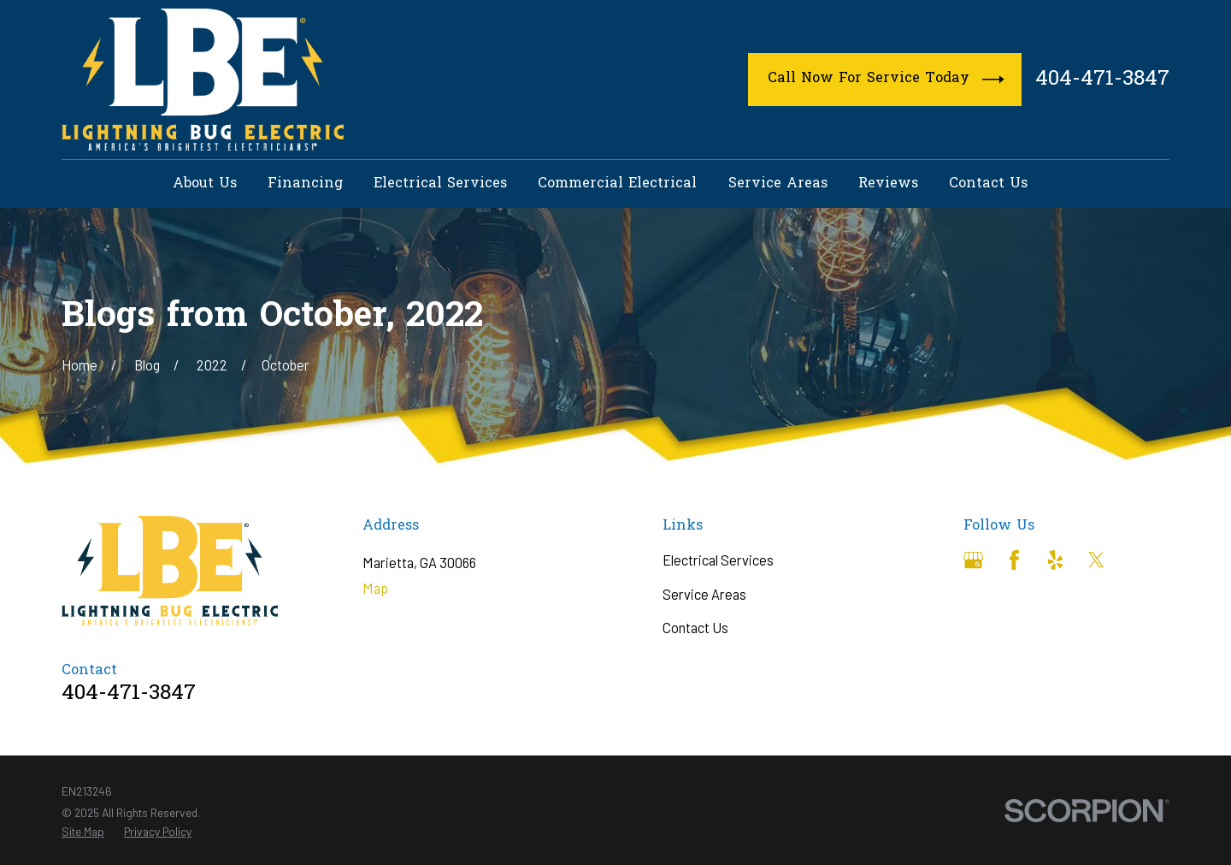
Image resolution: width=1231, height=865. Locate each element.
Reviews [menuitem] (888, 184)
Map (375, 588)
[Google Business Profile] (973, 560)
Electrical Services (718, 560)
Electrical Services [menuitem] (440, 184)
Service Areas (704, 594)
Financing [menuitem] (305, 184)
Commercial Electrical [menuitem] (617, 184)
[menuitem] (83, 831)
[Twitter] (1096, 560)
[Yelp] (1055, 560)
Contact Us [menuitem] (988, 184)
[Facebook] (1014, 560)
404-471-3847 (1102, 80)
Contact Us (695, 627)
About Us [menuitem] (205, 184)
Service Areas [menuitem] (778, 184)
